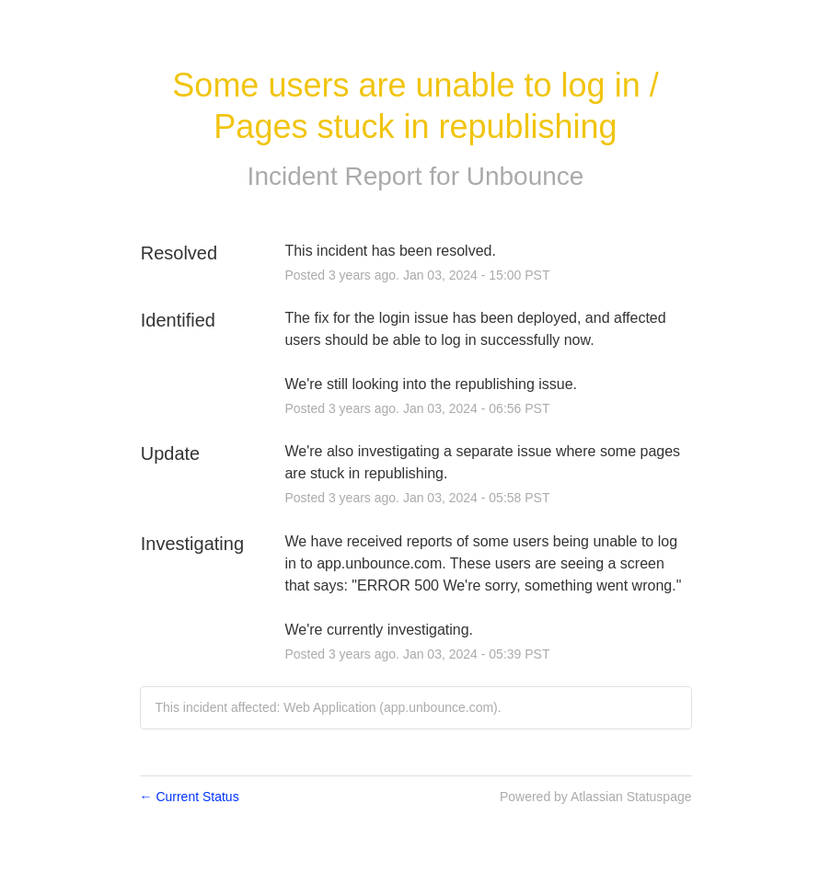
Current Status (189, 796)
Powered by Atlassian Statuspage (596, 796)
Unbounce (525, 176)
